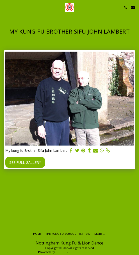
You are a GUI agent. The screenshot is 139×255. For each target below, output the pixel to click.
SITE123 (61, 252)
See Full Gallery (25, 162)
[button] (5, 7)
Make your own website (84, 252)
